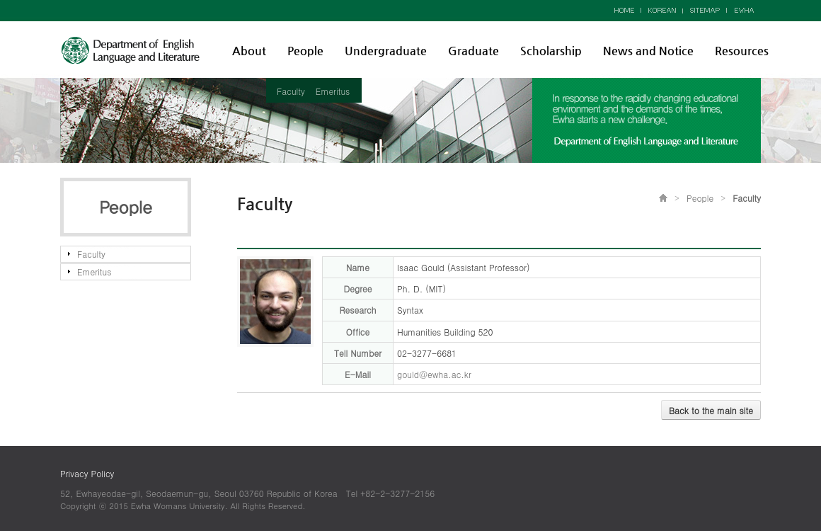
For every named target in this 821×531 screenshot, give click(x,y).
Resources (742, 50)
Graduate (473, 50)
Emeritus (333, 91)
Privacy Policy (87, 473)
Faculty (291, 91)
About (249, 50)
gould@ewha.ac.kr (434, 374)
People (305, 50)
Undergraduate (386, 50)
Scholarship (551, 50)
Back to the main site (711, 410)
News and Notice (648, 50)
